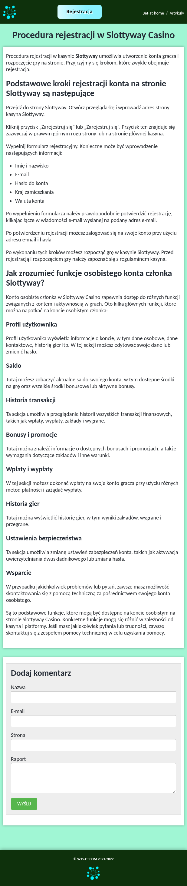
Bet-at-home (153, 13)
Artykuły (177, 13)
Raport (18, 759)
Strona (18, 735)
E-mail (18, 711)
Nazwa (18, 687)
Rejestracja (80, 11)
